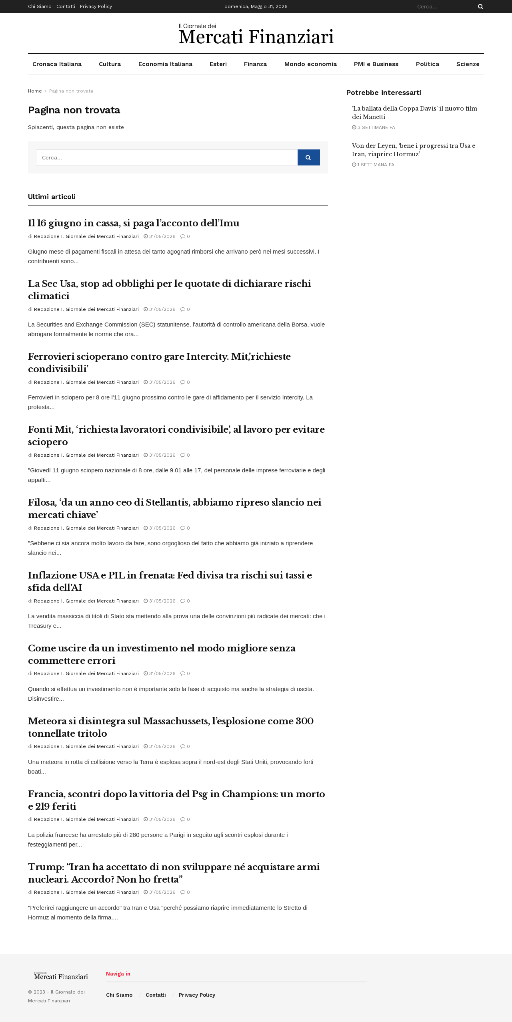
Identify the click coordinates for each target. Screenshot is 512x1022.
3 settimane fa (373, 127)
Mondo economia (310, 64)
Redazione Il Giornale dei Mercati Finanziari (86, 236)
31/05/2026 (160, 236)
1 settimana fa (373, 164)
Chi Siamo (40, 6)
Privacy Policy (96, 6)
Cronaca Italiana (57, 64)
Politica (427, 64)
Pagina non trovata (71, 91)
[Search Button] (479, 6)
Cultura (110, 64)
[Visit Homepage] (256, 33)
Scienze (468, 64)
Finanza (255, 64)
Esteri (218, 64)
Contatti (65, 6)
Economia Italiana (165, 64)
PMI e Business (376, 64)
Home (35, 91)
